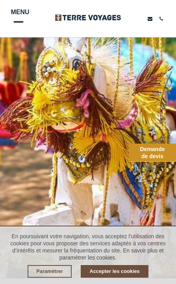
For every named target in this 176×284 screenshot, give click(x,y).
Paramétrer (49, 271)
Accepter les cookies (114, 271)
